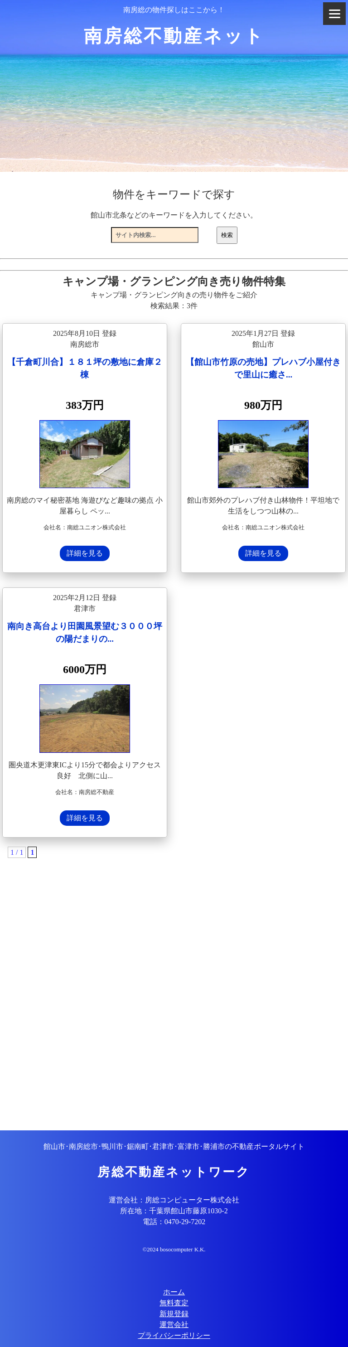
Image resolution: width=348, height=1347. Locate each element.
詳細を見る (85, 553)
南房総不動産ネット (174, 36)
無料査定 (174, 1303)
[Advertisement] (174, 982)
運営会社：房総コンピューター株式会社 (174, 1200)
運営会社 (174, 1324)
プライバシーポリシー (174, 1335)
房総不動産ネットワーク (173, 1172)
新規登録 (174, 1314)
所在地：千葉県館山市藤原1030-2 (173, 1211)
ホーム (174, 1292)
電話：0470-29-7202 (174, 1222)
